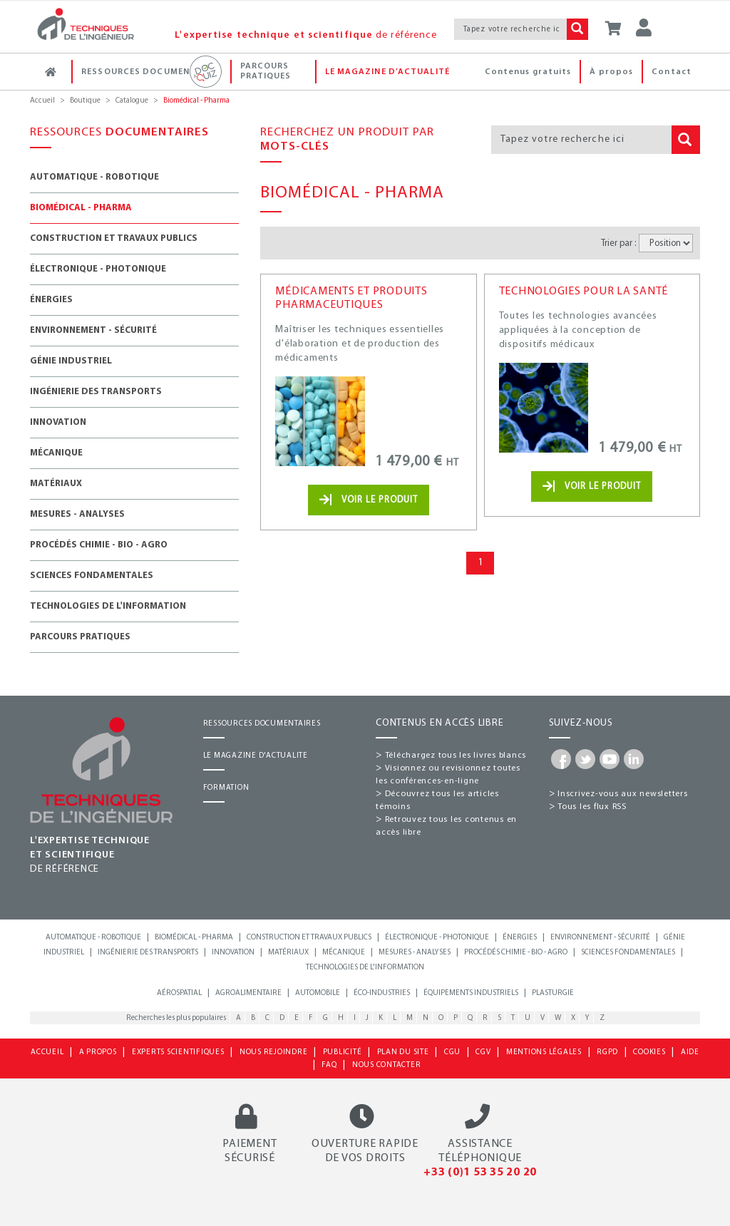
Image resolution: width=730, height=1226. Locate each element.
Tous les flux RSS (592, 807)
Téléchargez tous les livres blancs (456, 755)
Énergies (51, 299)
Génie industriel (71, 361)
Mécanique (56, 453)
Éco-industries (382, 993)
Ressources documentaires (155, 71)
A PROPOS (98, 1052)
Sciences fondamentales (91, 575)
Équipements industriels (470, 993)
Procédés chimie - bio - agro (515, 953)
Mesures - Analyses (77, 514)
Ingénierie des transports (96, 391)
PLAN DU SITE (403, 1052)
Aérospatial (179, 993)
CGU (452, 1052)
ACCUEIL (47, 1052)
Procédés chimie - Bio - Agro (99, 545)
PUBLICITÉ (342, 1052)
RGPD (607, 1052)
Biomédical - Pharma (81, 207)
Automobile (317, 993)
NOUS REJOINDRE (274, 1052)
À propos (611, 72)
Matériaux (56, 483)
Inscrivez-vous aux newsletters (622, 794)
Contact (672, 72)
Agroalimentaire (248, 993)
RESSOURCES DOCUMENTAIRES (262, 724)
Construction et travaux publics (113, 238)
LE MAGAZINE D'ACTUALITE (255, 756)
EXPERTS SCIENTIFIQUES (178, 1052)
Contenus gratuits (528, 72)
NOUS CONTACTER (386, 1065)
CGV (482, 1052)
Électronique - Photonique (98, 269)
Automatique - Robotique (94, 177)
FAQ (329, 1065)
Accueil (42, 101)
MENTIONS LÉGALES (544, 1052)
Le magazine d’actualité (387, 72)
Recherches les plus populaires (176, 1018)
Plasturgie (553, 993)
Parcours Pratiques (276, 71)
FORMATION (226, 788)
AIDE (690, 1052)
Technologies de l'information (108, 606)
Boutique (85, 101)
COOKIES (649, 1052)
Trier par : (619, 243)
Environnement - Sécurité (93, 330)
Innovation (58, 422)
